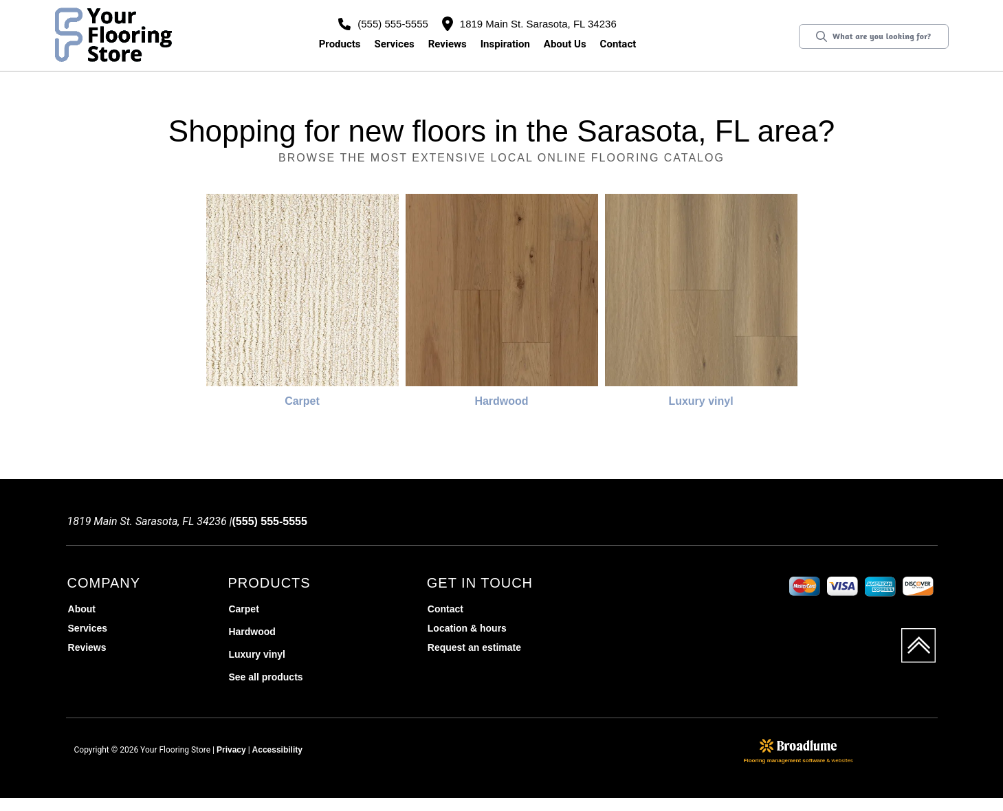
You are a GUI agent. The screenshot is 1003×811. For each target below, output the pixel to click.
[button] (340, 44)
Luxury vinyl (700, 401)
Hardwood (501, 401)
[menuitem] (146, 609)
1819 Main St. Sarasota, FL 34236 (529, 23)
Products (340, 44)
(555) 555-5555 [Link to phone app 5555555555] (383, 24)
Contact (618, 44)
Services (395, 44)
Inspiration (505, 44)
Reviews (447, 44)
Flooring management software (785, 760)
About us (565, 44)
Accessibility (277, 750)
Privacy (231, 750)
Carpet (302, 401)
